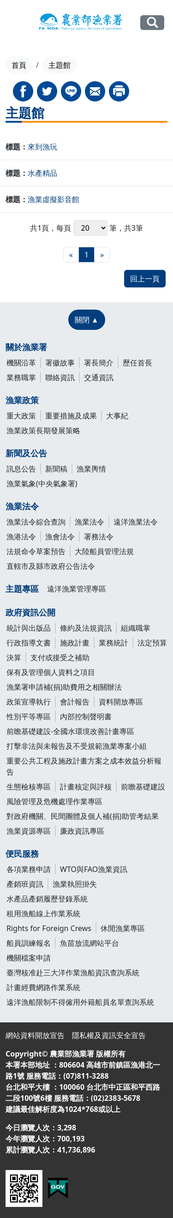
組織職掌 (135, 628)
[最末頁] (102, 255)
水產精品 (42, 173)
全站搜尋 (152, 22)
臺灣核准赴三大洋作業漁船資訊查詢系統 (72, 972)
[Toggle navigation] (14, 23)
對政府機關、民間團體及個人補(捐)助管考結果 (82, 816)
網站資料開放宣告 (35, 1035)
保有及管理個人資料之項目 (50, 672)
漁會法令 (60, 536)
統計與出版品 (28, 628)
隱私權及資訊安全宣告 (109, 1035)
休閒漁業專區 (123, 928)
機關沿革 (21, 363)
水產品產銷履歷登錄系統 (47, 899)
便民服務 (22, 853)
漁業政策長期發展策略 (43, 430)
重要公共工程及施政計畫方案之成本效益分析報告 (83, 766)
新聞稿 (56, 469)
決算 (13, 657)
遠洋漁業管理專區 (76, 589)
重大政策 (21, 416)
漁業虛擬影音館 (53, 199)
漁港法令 (21, 536)
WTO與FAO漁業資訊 (93, 869)
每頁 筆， (90, 228)
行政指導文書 (28, 643)
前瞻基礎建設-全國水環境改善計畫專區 (70, 731)
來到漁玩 (42, 147)
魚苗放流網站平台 (89, 943)
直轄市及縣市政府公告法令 (50, 566)
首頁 (19, 65)
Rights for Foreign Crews (48, 928)
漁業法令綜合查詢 (36, 522)
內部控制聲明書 (86, 716)
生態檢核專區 (28, 787)
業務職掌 (21, 377)
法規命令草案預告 (36, 551)
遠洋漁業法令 (135, 522)
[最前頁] (71, 255)
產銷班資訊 (24, 884)
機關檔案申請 (28, 958)
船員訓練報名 (28, 943)
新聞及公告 (26, 453)
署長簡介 (98, 363)
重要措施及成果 (71, 416)
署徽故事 (60, 363)
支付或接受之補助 (59, 657)
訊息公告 (21, 469)
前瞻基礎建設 (143, 787)
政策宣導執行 (28, 702)
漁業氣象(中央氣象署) (42, 483)
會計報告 (74, 702)
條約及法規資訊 (86, 628)
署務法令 (98, 536)
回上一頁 (145, 279)
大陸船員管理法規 (104, 551)
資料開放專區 (121, 702)
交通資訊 (98, 377)
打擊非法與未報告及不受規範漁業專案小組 (76, 746)
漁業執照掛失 (75, 884)
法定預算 (152, 643)
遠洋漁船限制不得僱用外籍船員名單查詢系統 (80, 1002)
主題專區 (22, 588)
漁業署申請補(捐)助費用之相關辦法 (64, 687)
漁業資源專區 (28, 831)
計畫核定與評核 (86, 787)
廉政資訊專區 (82, 831)
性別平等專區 (28, 716)
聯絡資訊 (60, 377)
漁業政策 (22, 400)
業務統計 (113, 643)
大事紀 (117, 416)
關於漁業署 (26, 346)
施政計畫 (74, 643)
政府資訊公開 (30, 612)
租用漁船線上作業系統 (43, 913)
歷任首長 (137, 363)
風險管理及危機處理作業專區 (54, 801)
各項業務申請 (28, 869)
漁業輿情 (91, 469)
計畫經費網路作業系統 (43, 987)
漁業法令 (22, 506)
